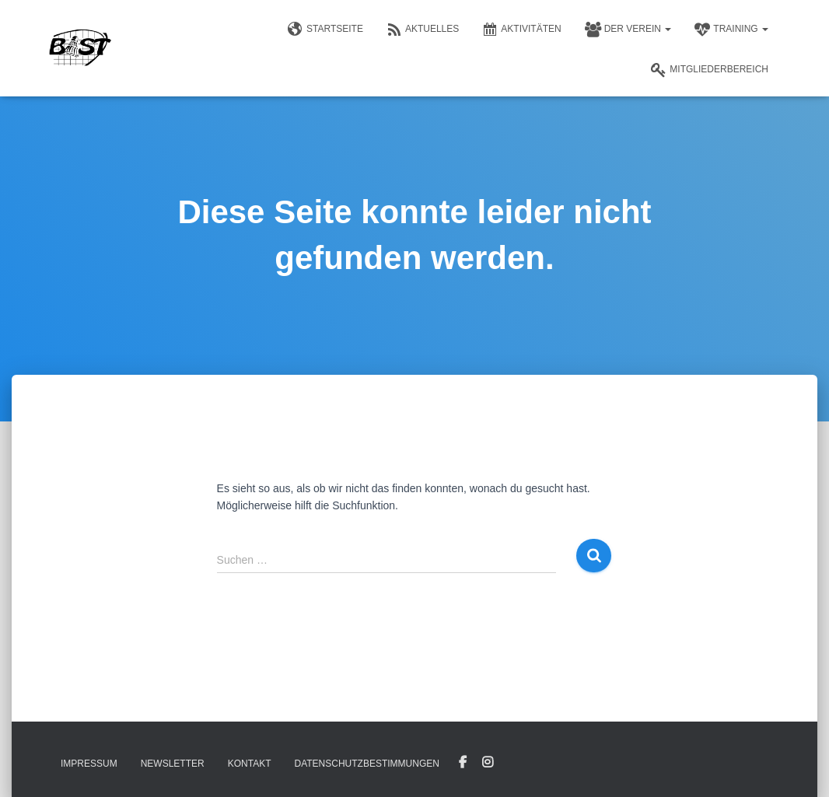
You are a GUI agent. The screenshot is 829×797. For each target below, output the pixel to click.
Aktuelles (423, 29)
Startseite (325, 29)
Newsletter (173, 763)
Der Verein (628, 29)
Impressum (89, 763)
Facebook (462, 763)
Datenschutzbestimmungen (366, 763)
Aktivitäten (521, 29)
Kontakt (249, 763)
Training (731, 29)
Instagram (487, 763)
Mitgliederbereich (709, 70)
